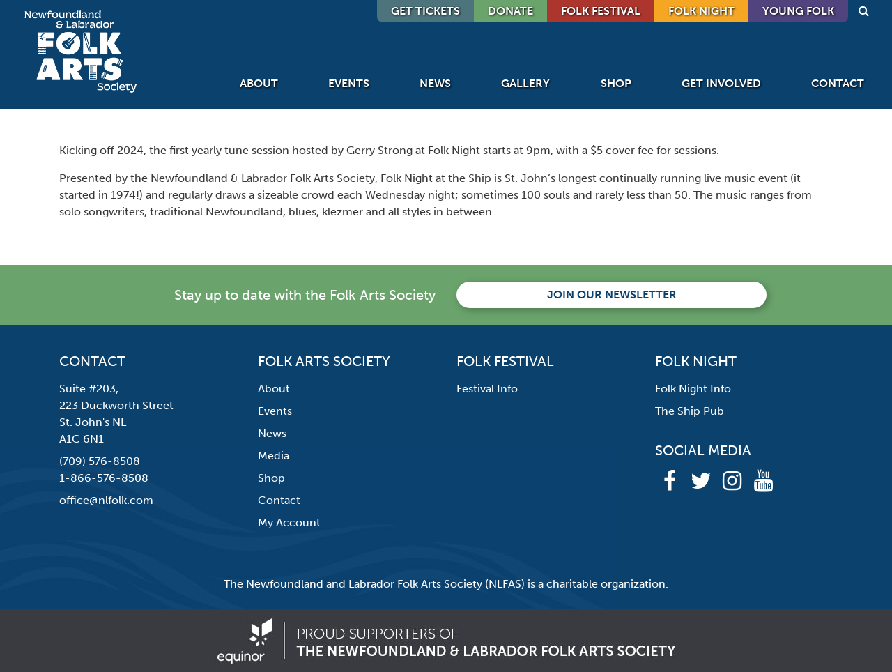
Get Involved (721, 83)
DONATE (510, 10)
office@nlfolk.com (106, 500)
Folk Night (701, 10)
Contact (837, 83)
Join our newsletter (612, 294)
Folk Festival (600, 10)
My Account (289, 522)
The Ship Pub (689, 411)
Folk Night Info (693, 388)
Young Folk (798, 10)
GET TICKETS (425, 10)
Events (348, 83)
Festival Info (487, 388)
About (259, 83)
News (435, 83)
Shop (616, 83)
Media (273, 455)
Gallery (525, 83)
